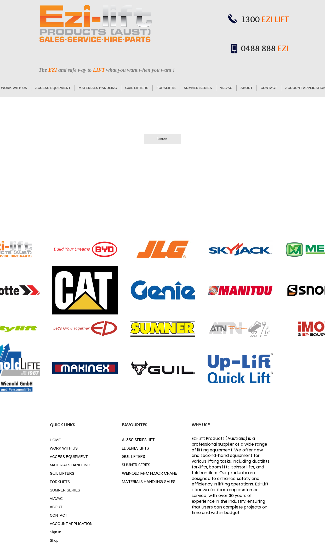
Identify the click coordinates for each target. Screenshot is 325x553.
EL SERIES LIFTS (135, 448)
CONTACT (58, 515)
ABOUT (56, 507)
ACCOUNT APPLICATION (68, 524)
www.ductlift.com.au (93, 50)
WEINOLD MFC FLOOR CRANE (140, 473)
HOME (55, 440)
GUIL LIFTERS (62, 473)
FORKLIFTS (60, 482)
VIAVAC (56, 498)
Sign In (55, 532)
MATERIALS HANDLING (68, 465)
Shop (54, 540)
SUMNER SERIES (65, 490)
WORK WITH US (64, 448)
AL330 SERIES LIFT (138, 440)
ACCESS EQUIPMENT (68, 457)
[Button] (162, 139)
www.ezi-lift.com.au (123, 50)
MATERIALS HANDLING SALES (140, 482)
